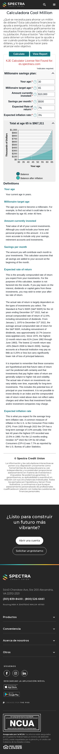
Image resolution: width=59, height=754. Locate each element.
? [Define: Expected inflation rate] (35, 115)
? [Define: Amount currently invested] (35, 94)
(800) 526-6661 (35, 599)
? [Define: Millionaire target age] (35, 88)
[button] (54, 4)
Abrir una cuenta (29, 540)
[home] (13, 4)
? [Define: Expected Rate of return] (35, 108)
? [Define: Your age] (35, 82)
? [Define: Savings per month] (35, 101)
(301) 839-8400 (13, 599)
